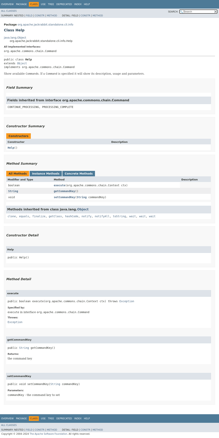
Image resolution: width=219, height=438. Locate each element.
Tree (51, 4)
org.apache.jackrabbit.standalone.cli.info (45, 24)
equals (24, 216)
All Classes (9, 11)
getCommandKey (64, 191)
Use (43, 4)
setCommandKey (64, 197)
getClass (55, 216)
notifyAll (102, 216)
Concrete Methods (79, 173)
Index (78, 4)
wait (132, 216)
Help (87, 4)
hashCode (71, 216)
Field (29, 15)
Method (52, 15)
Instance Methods (45, 173)
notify (86, 216)
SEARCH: (173, 11)
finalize (38, 216)
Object (22, 63)
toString (119, 216)
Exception (126, 301)
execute (59, 185)
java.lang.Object (15, 37)
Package (21, 4)
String (13, 191)
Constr (39, 15)
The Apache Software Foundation (48, 434)
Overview (7, 4)
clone (12, 216)
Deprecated (64, 4)
